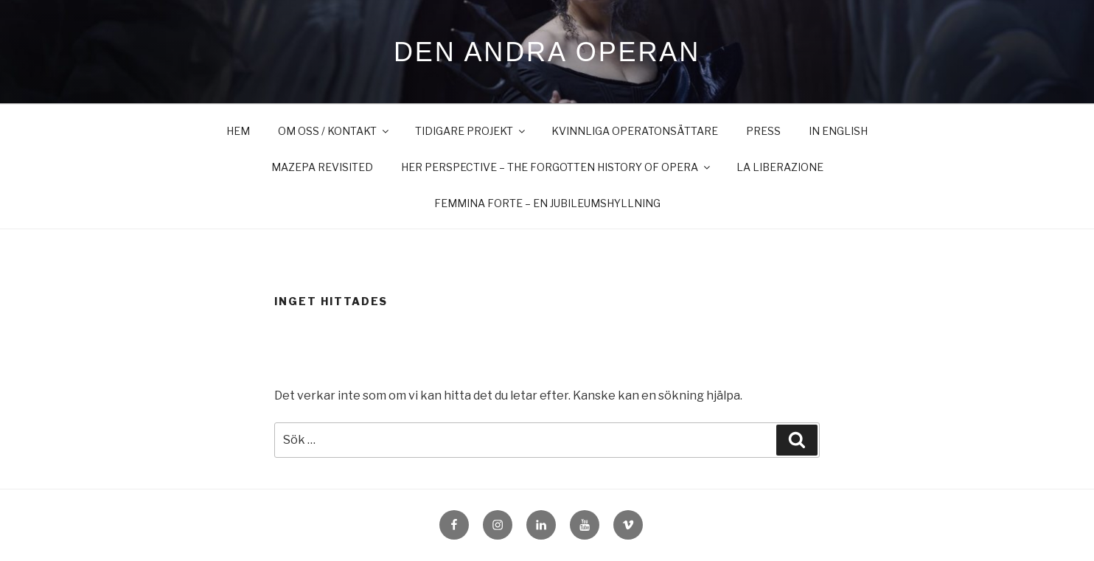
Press (763, 131)
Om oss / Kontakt (334, 131)
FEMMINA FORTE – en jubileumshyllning (547, 203)
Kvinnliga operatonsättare (634, 131)
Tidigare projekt (471, 131)
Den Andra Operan (547, 52)
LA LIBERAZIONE (779, 167)
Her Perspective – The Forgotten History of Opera (556, 167)
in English (838, 131)
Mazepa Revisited (322, 167)
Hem (238, 131)
